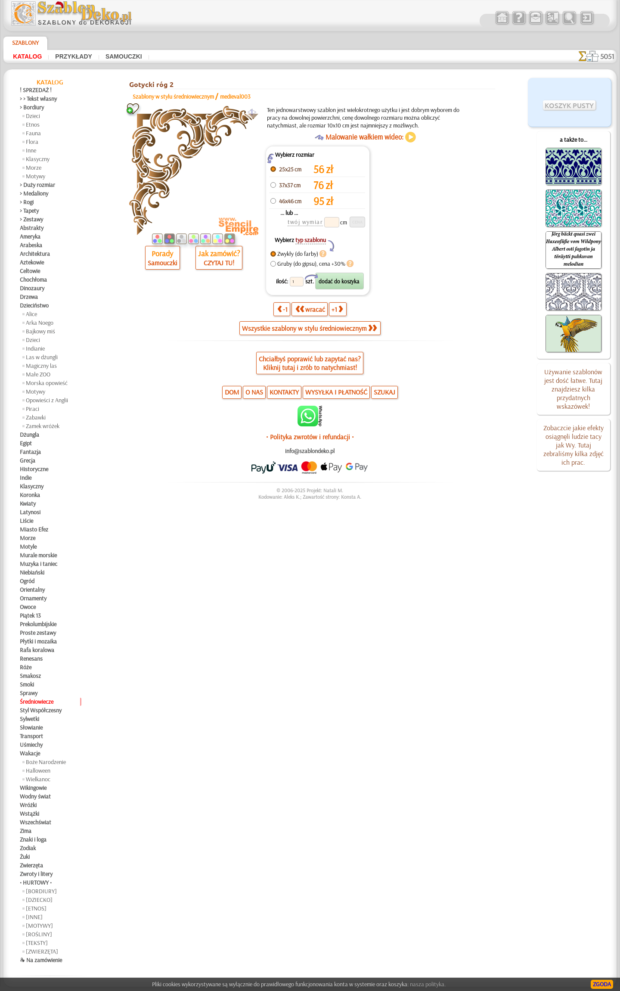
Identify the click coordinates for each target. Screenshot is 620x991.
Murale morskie (38, 555)
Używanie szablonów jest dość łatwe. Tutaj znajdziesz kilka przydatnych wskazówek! (573, 388)
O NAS (254, 392)
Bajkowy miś (40, 331)
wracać (310, 309)
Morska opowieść (47, 383)
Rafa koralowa (37, 650)
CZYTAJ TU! (219, 262)
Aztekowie (32, 262)
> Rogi (27, 202)
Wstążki (29, 813)
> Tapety (29, 210)
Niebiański (32, 572)
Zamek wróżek (42, 426)
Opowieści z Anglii (47, 400)
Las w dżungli (42, 357)
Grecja (27, 460)
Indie (25, 478)
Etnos (33, 124)
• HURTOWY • (36, 882)
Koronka (30, 495)
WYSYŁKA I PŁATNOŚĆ (336, 392)
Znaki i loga (33, 839)
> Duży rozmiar (37, 185)
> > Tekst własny (38, 99)
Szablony (25, 43)
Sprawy (28, 693)
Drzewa (29, 297)
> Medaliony (34, 193)
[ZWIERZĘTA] (42, 951)
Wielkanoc (38, 779)
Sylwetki (29, 719)
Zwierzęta (31, 865)
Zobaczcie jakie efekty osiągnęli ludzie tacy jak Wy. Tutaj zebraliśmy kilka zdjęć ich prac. (573, 444)
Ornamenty (33, 598)
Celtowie (30, 271)
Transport (31, 736)
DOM (232, 392)
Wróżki (28, 805)
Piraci (32, 409)
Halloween (38, 770)
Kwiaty (28, 503)
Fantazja (30, 452)
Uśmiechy (31, 745)
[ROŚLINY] (39, 934)
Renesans (31, 658)
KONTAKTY (284, 392)
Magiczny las (41, 366)
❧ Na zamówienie (41, 960)
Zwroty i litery (36, 874)
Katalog (27, 56)
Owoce (28, 607)
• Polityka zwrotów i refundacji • (310, 436)
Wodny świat (35, 796)
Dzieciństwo (34, 305)
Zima (25, 831)
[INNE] (34, 917)
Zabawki (36, 417)
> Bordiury (32, 107)
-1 (282, 309)
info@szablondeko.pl (310, 451)
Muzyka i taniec (38, 564)
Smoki (27, 684)
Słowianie (31, 727)
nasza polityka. (428, 984)
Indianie (35, 348)
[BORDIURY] (41, 891)
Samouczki (123, 56)
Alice (31, 314)
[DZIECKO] (39, 900)
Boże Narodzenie (46, 762)
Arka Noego (39, 322)
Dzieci (33, 116)
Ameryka (30, 236)
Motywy (35, 176)
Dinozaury (32, 288)
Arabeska (31, 245)
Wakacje (30, 753)
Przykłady (73, 56)
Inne (31, 150)
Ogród (27, 581)
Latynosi (30, 512)
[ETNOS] (36, 908)
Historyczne (34, 469)
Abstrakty (31, 228)
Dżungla (29, 434)
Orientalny (32, 589)
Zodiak (28, 848)
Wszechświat (35, 822)
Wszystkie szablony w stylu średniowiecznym (309, 328)
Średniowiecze (36, 701)
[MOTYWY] (39, 925)
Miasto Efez (34, 529)
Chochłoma (33, 279)
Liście (26, 521)
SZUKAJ (384, 392)
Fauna (33, 133)
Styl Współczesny (41, 710)
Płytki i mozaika (38, 641)
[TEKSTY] (37, 943)
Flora (32, 142)
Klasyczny (38, 159)
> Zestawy (31, 219)
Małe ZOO (38, 374)
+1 (337, 309)
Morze (33, 167)
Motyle (28, 546)
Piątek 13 (30, 615)
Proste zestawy (38, 633)
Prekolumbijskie (38, 624)
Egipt (26, 443)
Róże (25, 667)
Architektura (35, 254)
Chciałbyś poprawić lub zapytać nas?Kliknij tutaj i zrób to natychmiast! (310, 363)
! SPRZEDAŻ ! (36, 90)
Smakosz (30, 676)
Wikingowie (33, 788)
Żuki (25, 857)
